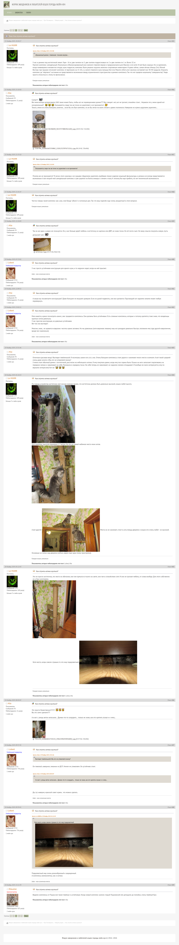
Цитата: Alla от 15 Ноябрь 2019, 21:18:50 (43, 164)
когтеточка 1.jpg (39, 252)
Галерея (28, 12)
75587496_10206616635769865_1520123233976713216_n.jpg (54, 148)
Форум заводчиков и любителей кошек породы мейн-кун (38, 4)
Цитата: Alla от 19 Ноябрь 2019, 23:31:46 (43, 755)
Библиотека (19, 12)
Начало (9, 12)
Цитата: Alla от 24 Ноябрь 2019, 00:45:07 (43, 774)
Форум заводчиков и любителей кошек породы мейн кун (84, 938)
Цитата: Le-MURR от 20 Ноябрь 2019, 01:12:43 (44, 816)
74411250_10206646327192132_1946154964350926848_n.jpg (54, 739)
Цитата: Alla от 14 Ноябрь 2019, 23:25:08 (43, 51)
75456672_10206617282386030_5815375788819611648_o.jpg (54, 129)
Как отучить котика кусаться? (47, 46)
